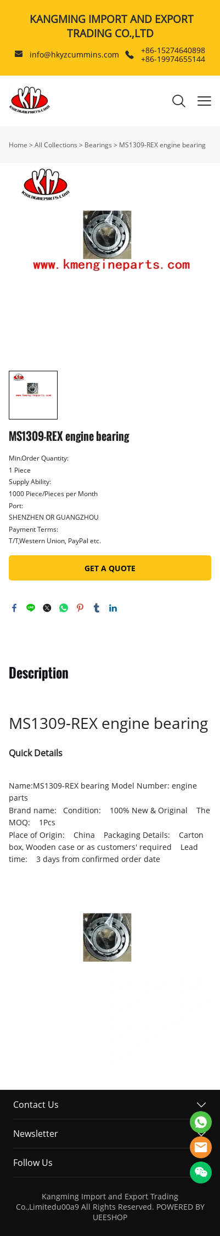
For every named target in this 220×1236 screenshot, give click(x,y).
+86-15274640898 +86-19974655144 (173, 54)
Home (18, 145)
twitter (47, 607)
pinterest (80, 607)
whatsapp (63, 607)
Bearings (98, 145)
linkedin (113, 607)
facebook (14, 607)
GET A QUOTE (110, 568)
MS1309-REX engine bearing (162, 145)
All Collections (56, 145)
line (30, 607)
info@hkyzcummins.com (74, 54)
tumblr (96, 607)
